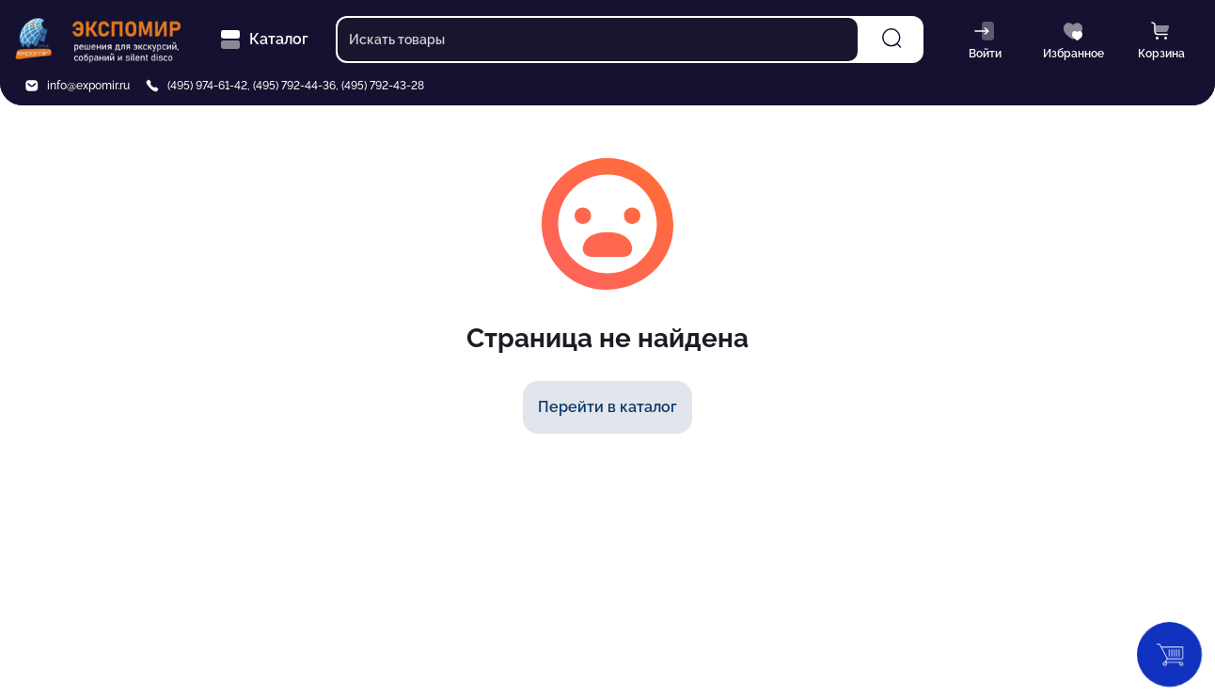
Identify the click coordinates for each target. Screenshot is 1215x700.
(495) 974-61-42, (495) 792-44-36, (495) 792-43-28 (295, 85)
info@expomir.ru (88, 85)
